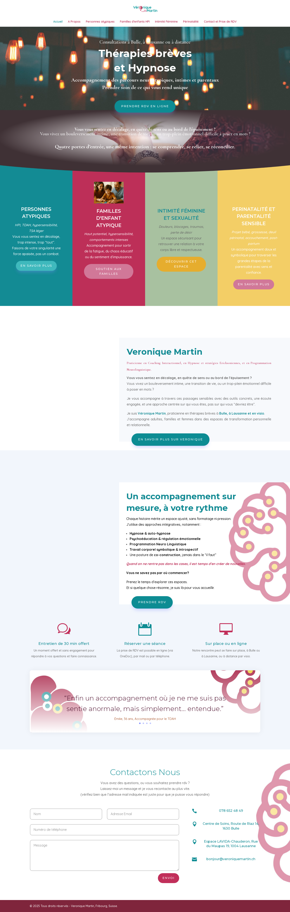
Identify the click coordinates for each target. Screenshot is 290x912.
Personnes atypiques (100, 23)
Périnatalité (191, 23)
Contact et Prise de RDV (220, 23)
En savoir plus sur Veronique (170, 468)
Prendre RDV (152, 630)
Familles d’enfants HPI (135, 23)
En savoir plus (36, 294)
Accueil (58, 23)
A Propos (74, 23)
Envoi (168, 906)
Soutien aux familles (109, 299)
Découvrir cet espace (181, 292)
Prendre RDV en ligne (145, 134)
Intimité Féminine (166, 23)
